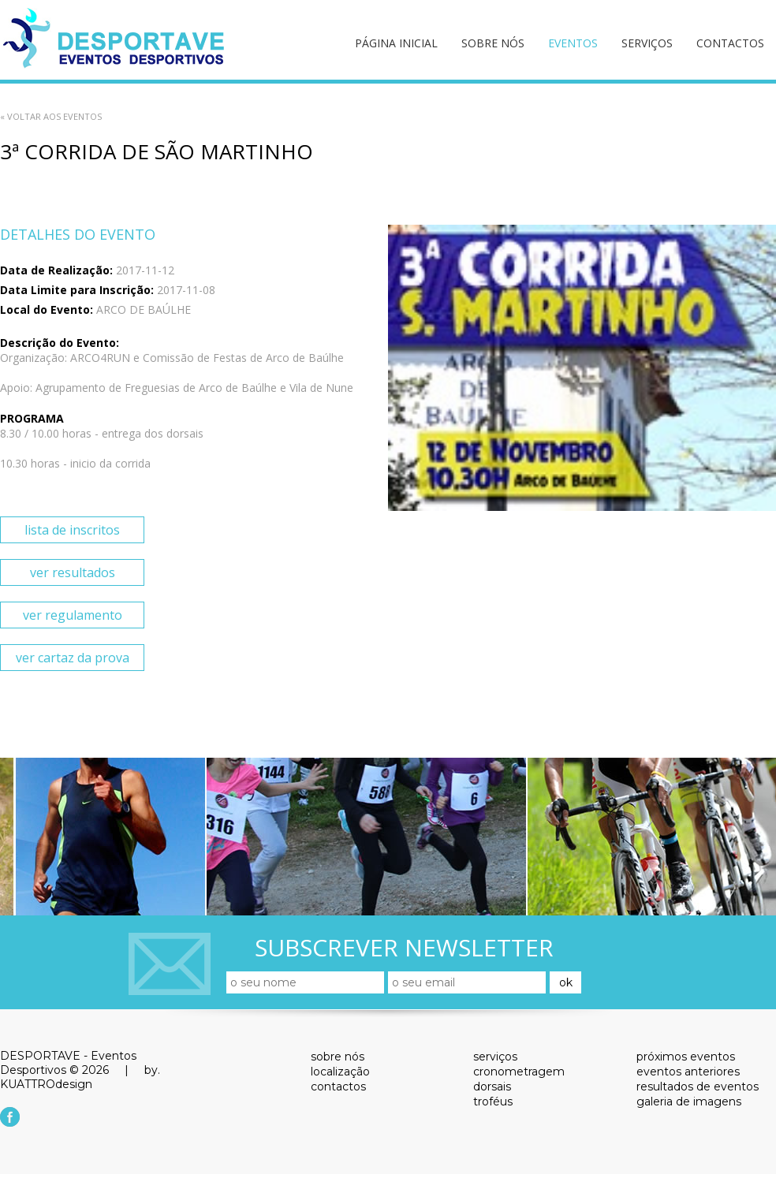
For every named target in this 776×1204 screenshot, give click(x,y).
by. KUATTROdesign (80, 1077)
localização (340, 1071)
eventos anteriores (688, 1071)
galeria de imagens (688, 1101)
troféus (493, 1101)
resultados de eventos (697, 1086)
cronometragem (519, 1071)
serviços (647, 42)
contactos (730, 42)
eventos (573, 42)
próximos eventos (685, 1056)
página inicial (396, 42)
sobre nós (492, 42)
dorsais (492, 1086)
